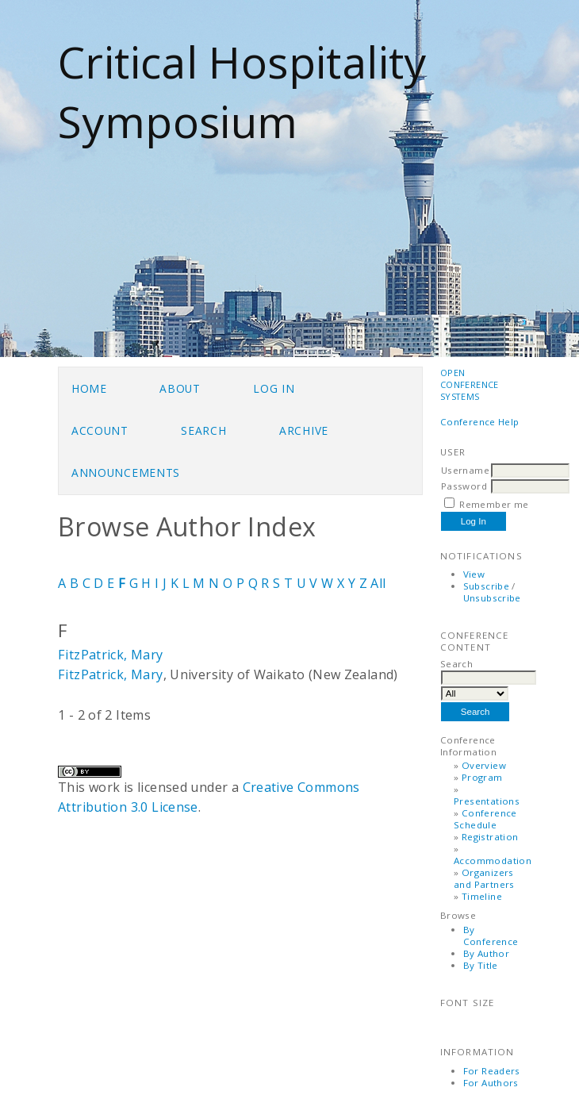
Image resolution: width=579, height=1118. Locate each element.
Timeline (482, 896)
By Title (480, 965)
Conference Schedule (485, 819)
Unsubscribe (492, 598)
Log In (273, 388)
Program (482, 777)
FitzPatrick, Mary (110, 654)
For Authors (491, 1083)
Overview (484, 765)
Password (464, 486)
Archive (303, 430)
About (179, 388)
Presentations (487, 801)
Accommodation (492, 860)
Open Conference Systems (469, 384)
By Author (486, 953)
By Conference (491, 935)
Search (203, 430)
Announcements (125, 472)
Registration (490, 837)
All (377, 583)
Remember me (493, 504)
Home (89, 388)
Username (465, 470)
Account (99, 430)
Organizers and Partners (484, 878)
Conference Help (480, 422)
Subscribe (486, 586)
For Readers (491, 1071)
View (474, 574)
